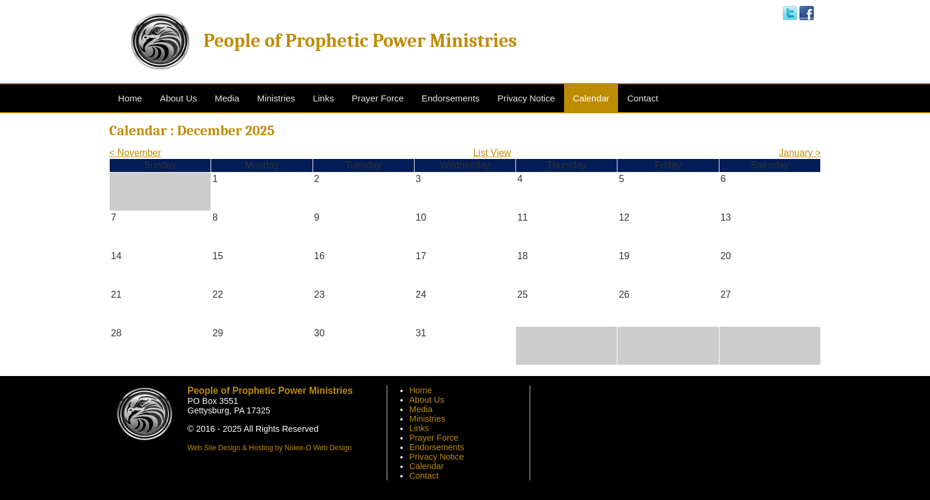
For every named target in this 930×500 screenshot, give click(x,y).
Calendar (426, 466)
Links (419, 428)
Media (420, 409)
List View (492, 153)
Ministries (427, 418)
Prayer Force (433, 437)
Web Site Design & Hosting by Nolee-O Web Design (269, 448)
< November (135, 153)
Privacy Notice (436, 456)
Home (420, 390)
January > (800, 153)
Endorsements (436, 447)
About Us (426, 400)
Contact (424, 475)
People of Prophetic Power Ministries (360, 41)
